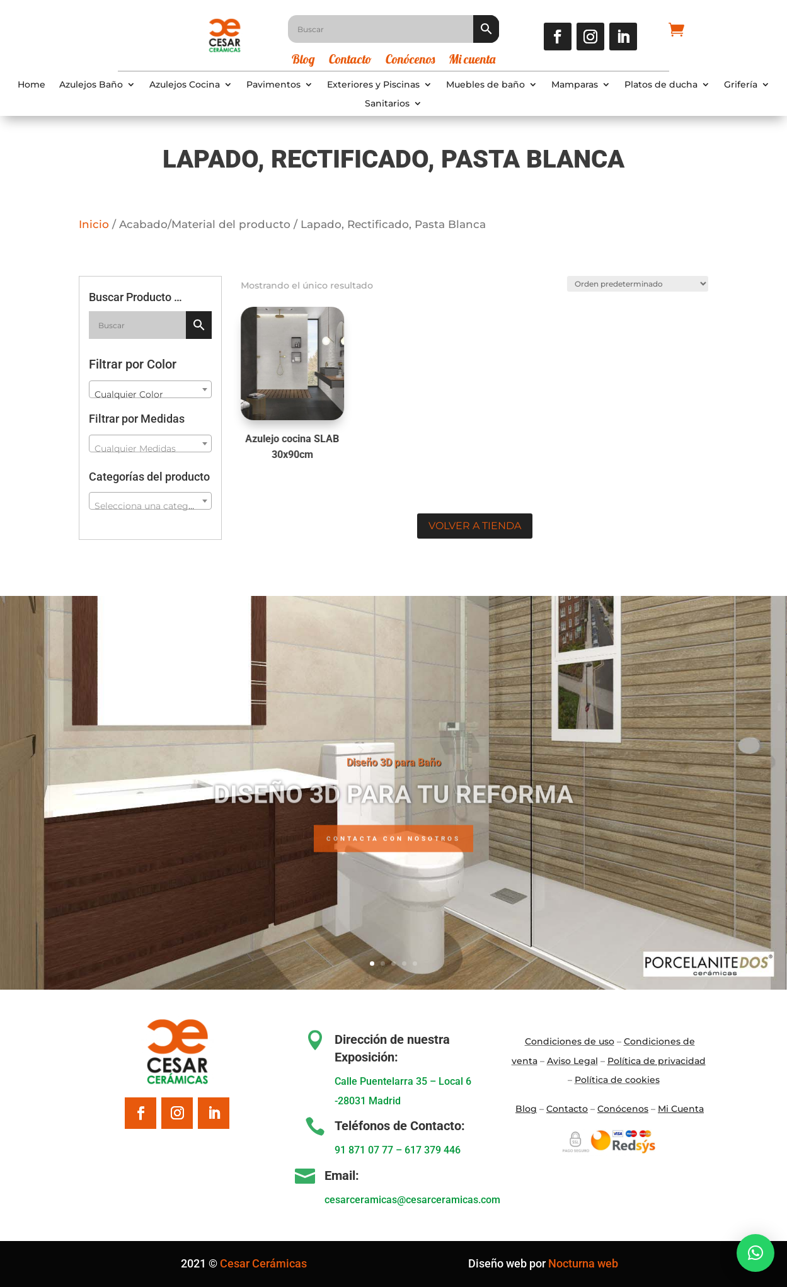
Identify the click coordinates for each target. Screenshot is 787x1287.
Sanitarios (387, 104)
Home (31, 85)
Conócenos (410, 61)
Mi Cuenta (681, 1108)
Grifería (740, 85)
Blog (303, 61)
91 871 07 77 (364, 1150)
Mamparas (574, 85)
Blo (526, 1108)
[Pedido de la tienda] (634, 282)
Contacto (350, 61)
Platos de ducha (661, 85)
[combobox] (150, 389)
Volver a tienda (474, 526)
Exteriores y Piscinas (373, 85)
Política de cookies (617, 1079)
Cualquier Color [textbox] (129, 394)
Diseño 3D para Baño (394, 786)
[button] (755, 1253)
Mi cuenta (472, 61)
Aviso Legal (572, 1061)
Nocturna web (583, 1263)
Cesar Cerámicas (263, 1263)
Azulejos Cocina (184, 85)
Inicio (94, 224)
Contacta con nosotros (393, 862)
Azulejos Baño (91, 85)
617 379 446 (433, 1150)
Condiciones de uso (569, 1041)
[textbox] (150, 448)
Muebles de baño (485, 85)
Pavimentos (273, 85)
